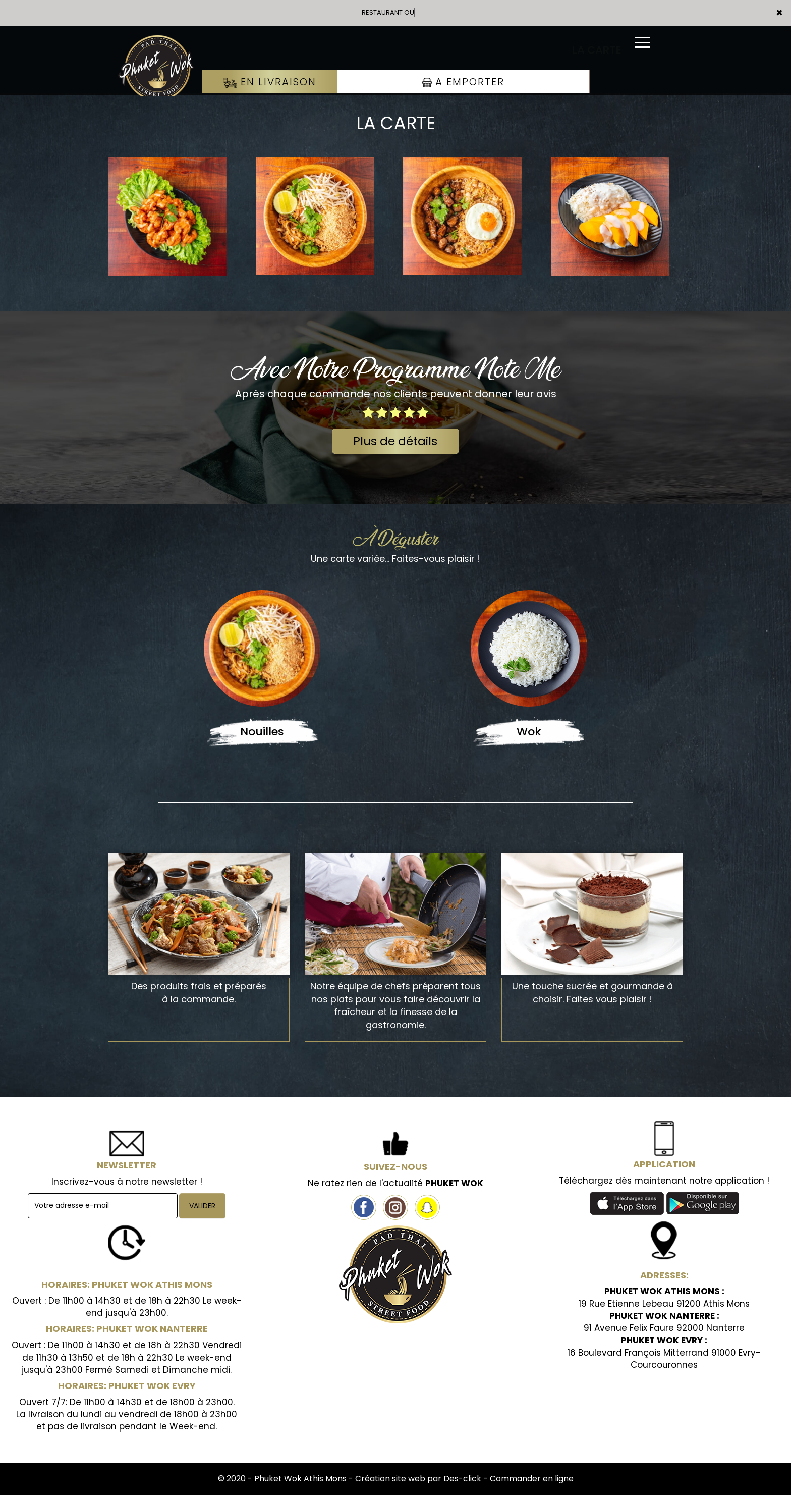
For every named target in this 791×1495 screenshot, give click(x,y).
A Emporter (463, 82)
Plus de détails (395, 441)
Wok (529, 731)
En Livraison (269, 82)
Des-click (462, 1478)
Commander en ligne (532, 1478)
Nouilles (262, 731)
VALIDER (202, 1206)
